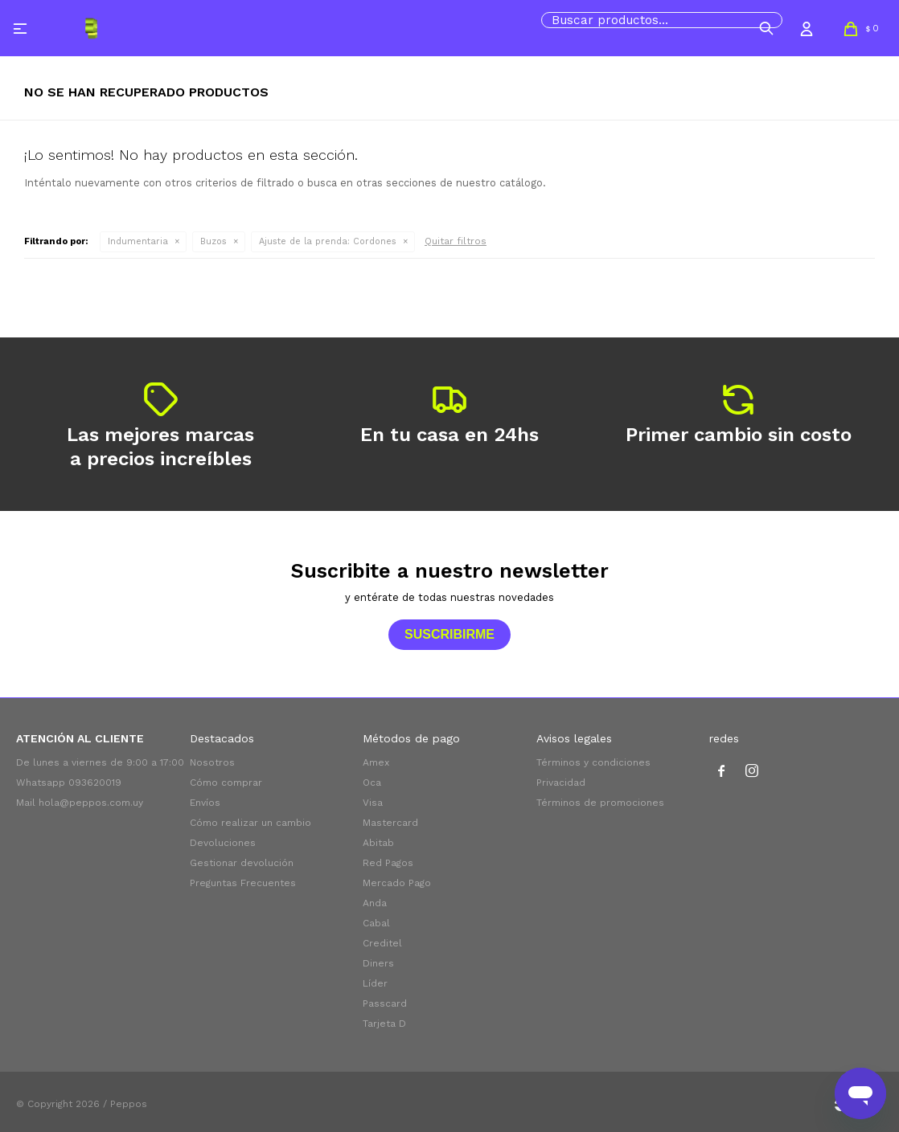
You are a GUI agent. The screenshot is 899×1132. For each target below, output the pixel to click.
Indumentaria (138, 241)
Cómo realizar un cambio (250, 822)
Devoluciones (223, 842)
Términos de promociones (600, 802)
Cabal (376, 923)
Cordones (327, 241)
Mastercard (390, 822)
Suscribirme (449, 634)
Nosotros (212, 762)
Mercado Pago (397, 883)
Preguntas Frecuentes (243, 883)
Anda (375, 903)
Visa (373, 802)
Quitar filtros (455, 241)
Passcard (385, 1003)
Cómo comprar (226, 782)
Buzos (213, 241)
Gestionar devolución (242, 862)
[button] (766, 28)
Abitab (378, 842)
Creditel (382, 943)
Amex (376, 762)
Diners (378, 963)
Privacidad (560, 782)
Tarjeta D (384, 1023)
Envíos (205, 802)
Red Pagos (388, 862)
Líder (375, 983)
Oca (372, 782)
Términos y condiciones (593, 762)
